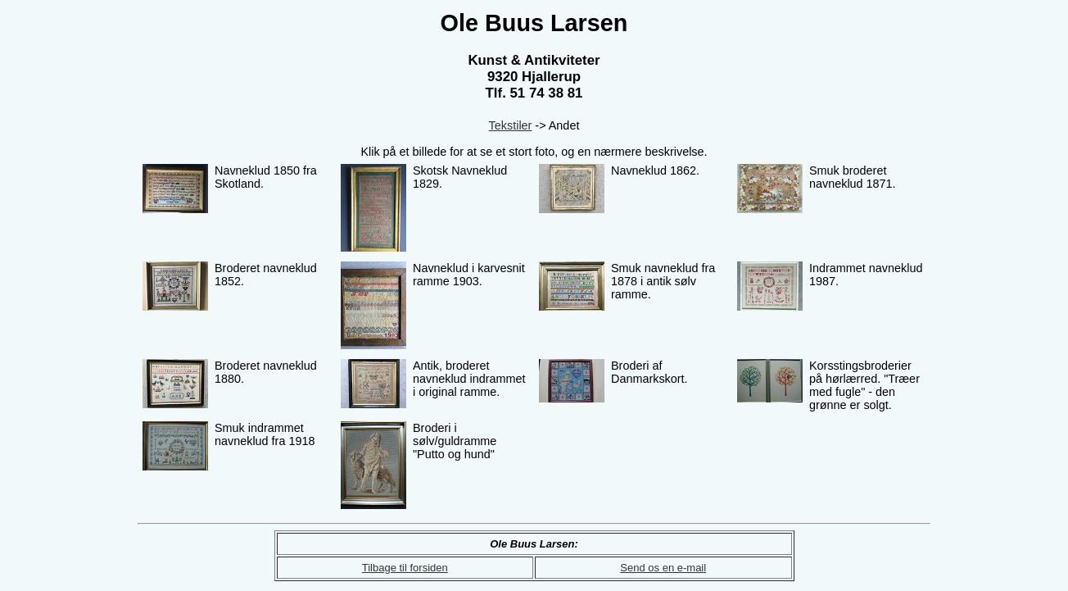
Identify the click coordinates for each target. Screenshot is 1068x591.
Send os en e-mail (663, 567)
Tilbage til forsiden (405, 567)
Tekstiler (510, 125)
